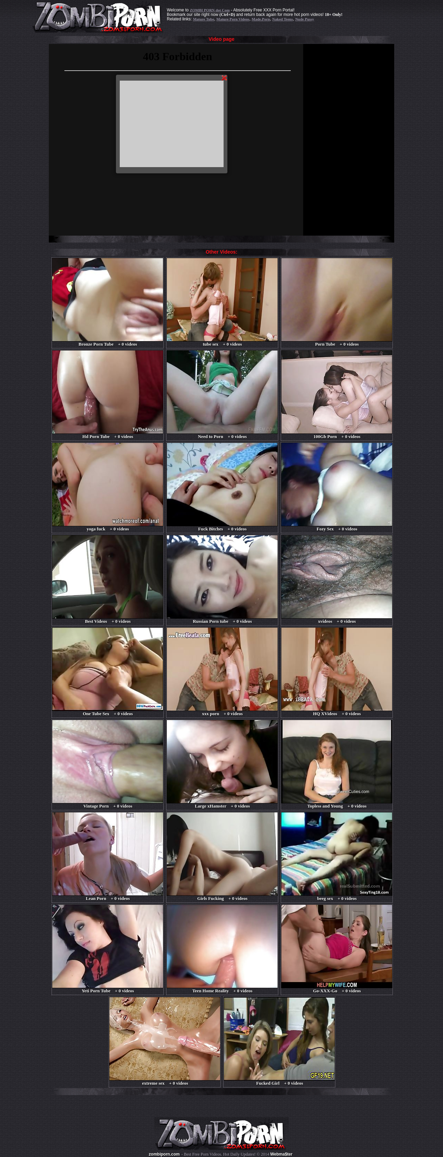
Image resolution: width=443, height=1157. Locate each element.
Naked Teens (282, 19)
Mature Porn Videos (232, 19)
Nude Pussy (304, 19)
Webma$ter (281, 1154)
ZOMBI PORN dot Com (209, 10)
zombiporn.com (164, 1154)
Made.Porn (261, 19)
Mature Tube (203, 19)
